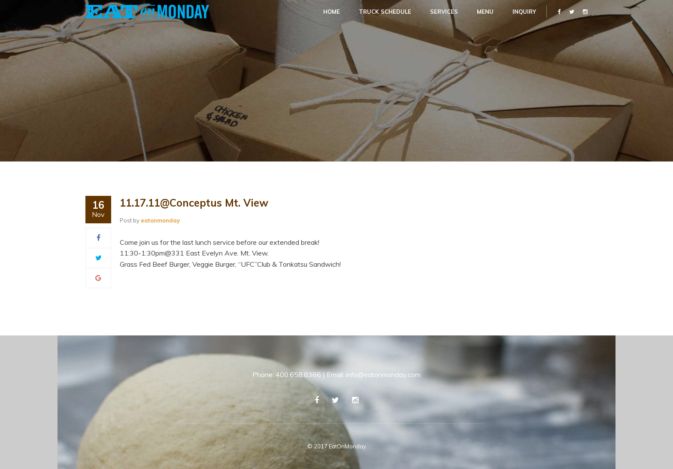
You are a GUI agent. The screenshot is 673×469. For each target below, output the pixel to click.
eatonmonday (160, 220)
